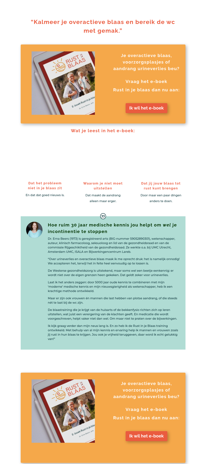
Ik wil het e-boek (146, 108)
